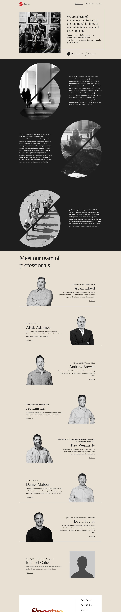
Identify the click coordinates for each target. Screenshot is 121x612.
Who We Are (79, 4)
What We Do (90, 4)
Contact (99, 4)
